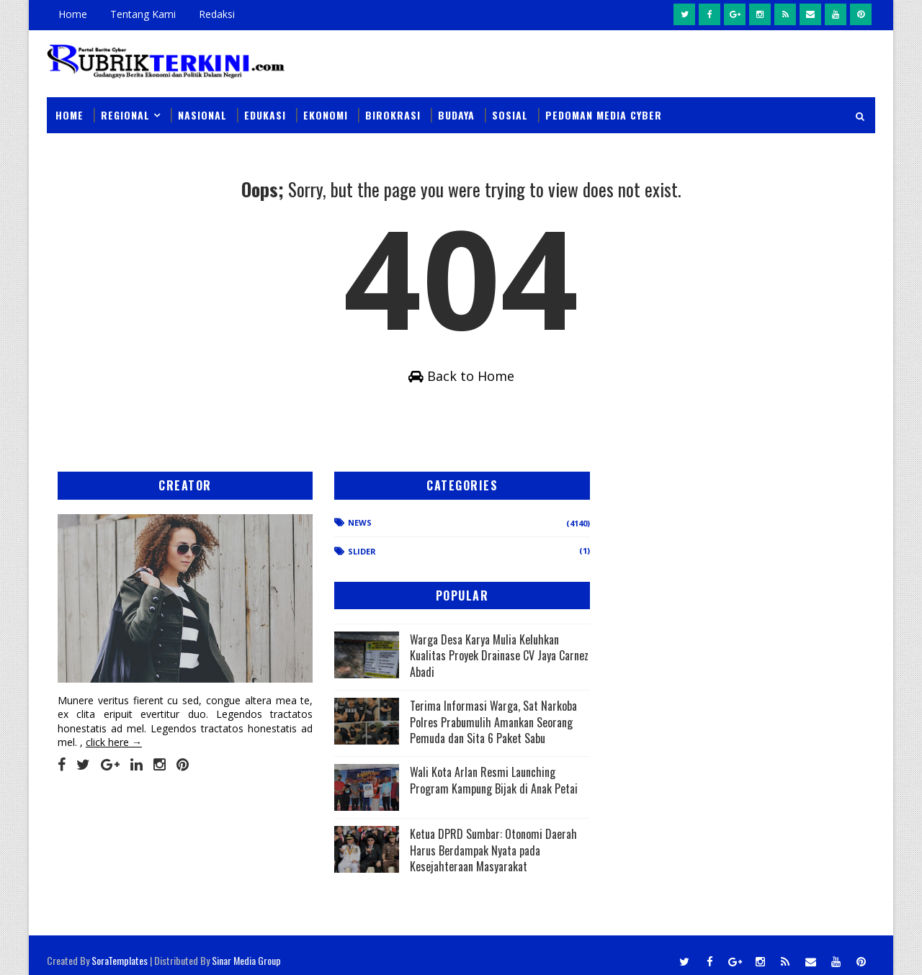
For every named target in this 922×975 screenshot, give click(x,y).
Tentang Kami (143, 14)
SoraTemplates (119, 949)
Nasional (202, 109)
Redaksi (217, 14)
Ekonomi (325, 109)
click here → (114, 738)
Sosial (510, 109)
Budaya (456, 109)
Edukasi (265, 109)
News (289, 550)
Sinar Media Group (246, 949)
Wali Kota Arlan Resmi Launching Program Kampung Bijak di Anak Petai (557, 763)
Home (72, 14)
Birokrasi (393, 109)
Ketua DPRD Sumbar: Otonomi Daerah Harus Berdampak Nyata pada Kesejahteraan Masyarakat (558, 846)
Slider (291, 579)
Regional (125, 109)
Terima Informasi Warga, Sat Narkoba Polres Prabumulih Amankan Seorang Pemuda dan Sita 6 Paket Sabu (552, 673)
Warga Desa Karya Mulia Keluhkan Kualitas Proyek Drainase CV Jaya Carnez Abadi (561, 582)
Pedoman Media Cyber (603, 109)
